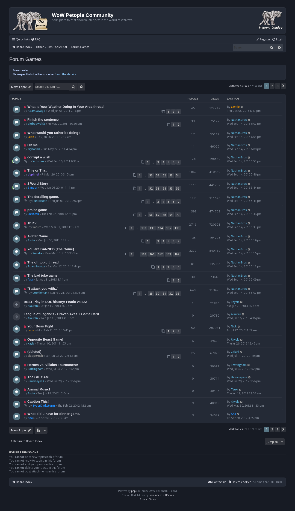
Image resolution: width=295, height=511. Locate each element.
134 (160, 228)
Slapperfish (35, 356)
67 (157, 215)
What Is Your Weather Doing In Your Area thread (65, 107)
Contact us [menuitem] (217, 482)
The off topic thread (43, 262)
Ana (30, 279)
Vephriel (33, 174)
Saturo (36, 227)
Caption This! (38, 401)
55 (171, 188)
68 (164, 215)
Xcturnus (38, 161)
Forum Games (25, 59)
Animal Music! (38, 389)
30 (157, 294)
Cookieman (39, 293)
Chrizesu (33, 214)
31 (164, 294)
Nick (234, 326)
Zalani (235, 352)
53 (171, 175)
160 (143, 254)
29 (151, 294)
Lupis (31, 137)
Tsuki (31, 240)
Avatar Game (37, 236)
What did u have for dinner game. (53, 414)
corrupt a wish (38, 157)
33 (177, 294)
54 (177, 175)
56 (177, 188)
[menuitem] (36, 39)
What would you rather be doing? (53, 133)
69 (171, 215)
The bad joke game (42, 275)
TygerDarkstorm (43, 406)
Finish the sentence (43, 119)
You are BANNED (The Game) (50, 249)
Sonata (37, 253)
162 (160, 254)
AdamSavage (36, 111)
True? (32, 223)
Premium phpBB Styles (161, 495)
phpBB (134, 491)
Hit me (32, 145)
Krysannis (34, 149)
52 (164, 175)
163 (168, 254)
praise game (37, 210)
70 (177, 215)
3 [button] (277, 86)
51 (157, 175)
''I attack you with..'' (43, 288)
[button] (283, 85)
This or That (37, 170)
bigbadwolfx (36, 124)
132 (143, 228)
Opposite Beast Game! (45, 339)
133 (152, 228)
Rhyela (235, 302)
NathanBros (239, 120)
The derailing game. (43, 197)
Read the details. (66, 74)
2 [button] (272, 86)
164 (176, 254)
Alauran (33, 306)
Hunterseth (39, 201)
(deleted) (34, 352)
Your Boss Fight (40, 326)
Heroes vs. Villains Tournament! (52, 365)
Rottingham (35, 369)
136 (176, 228)
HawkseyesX (36, 381)
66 (151, 215)
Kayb (31, 343)
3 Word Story (37, 183)
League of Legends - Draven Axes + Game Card (61, 314)
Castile (235, 107)
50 (151, 175)
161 (152, 254)
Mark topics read (238, 85)
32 (171, 294)
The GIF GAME (39, 377)
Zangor (33, 188)
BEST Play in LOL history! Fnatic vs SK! (55, 302)
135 (168, 228)
